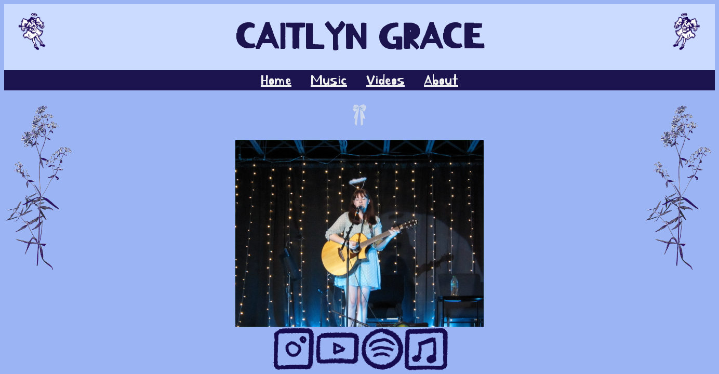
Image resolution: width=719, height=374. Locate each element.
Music (329, 80)
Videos (385, 80)
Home (276, 80)
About (441, 80)
